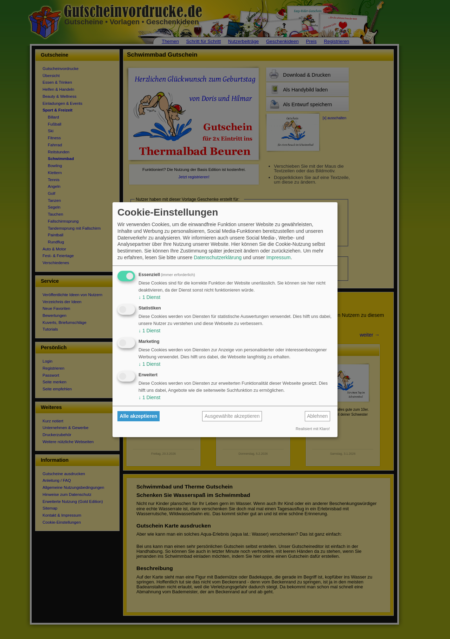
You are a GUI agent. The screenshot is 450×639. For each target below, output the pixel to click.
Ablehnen (317, 416)
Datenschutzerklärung (218, 257)
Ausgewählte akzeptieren (232, 416)
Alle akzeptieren (139, 416)
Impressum (278, 257)
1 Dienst (149, 297)
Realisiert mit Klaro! (313, 429)
